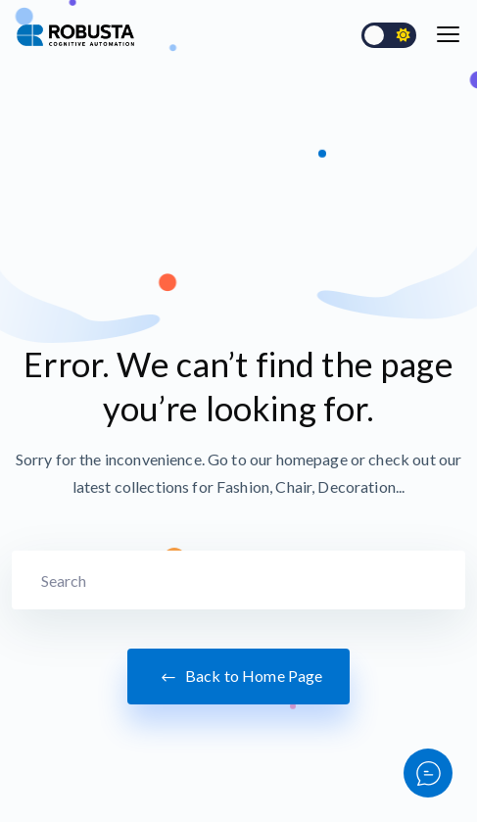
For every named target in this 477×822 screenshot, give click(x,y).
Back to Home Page (239, 676)
